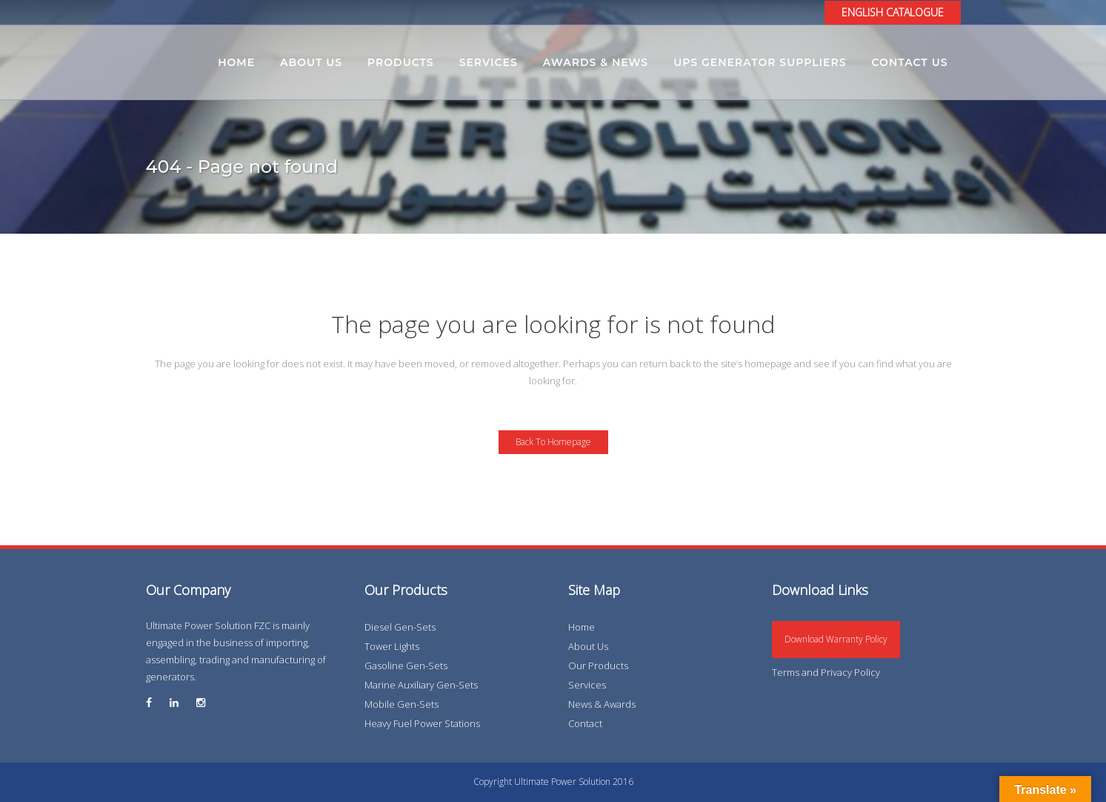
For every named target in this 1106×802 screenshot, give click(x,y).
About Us (588, 646)
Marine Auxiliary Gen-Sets (421, 684)
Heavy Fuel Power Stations (422, 723)
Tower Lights (391, 646)
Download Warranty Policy (835, 639)
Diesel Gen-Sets (400, 627)
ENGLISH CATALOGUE (893, 12)
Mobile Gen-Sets (401, 704)
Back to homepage (553, 441)
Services (587, 684)
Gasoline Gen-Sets (405, 665)
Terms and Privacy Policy (826, 672)
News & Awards (602, 704)
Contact (585, 723)
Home (581, 627)
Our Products (598, 665)
